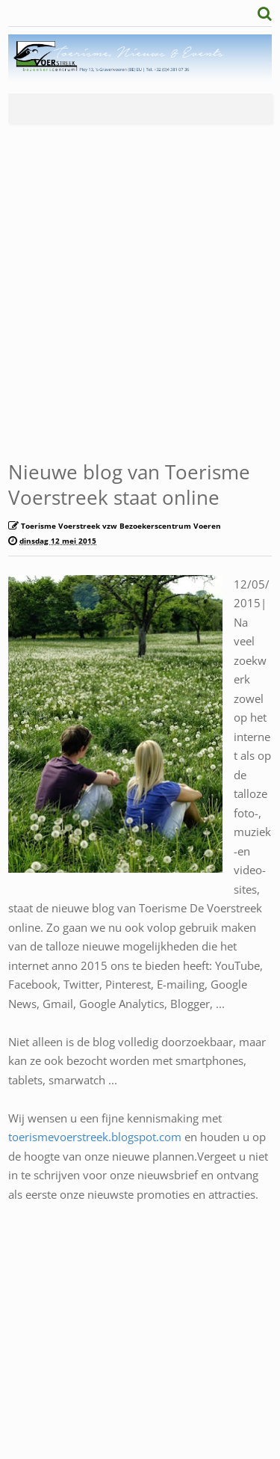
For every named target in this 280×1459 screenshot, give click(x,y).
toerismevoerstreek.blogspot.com (94, 1136)
